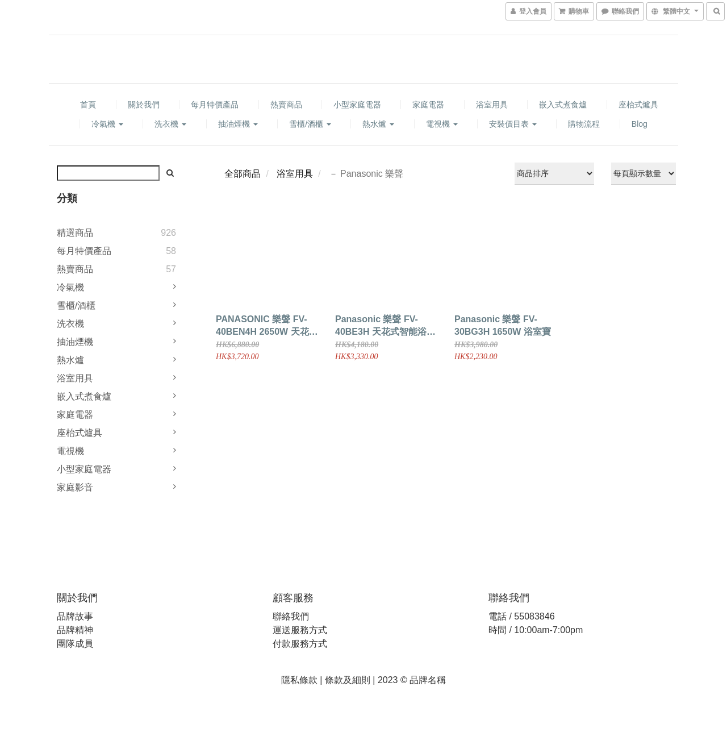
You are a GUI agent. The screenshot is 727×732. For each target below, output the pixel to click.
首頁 (88, 104)
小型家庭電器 (357, 104)
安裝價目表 (513, 123)
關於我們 (144, 104)
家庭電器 (428, 104)
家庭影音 (75, 487)
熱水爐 (378, 123)
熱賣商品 (286, 104)
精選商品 (75, 233)
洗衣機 (170, 123)
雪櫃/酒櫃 (310, 123)
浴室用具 (492, 104)
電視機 (442, 123)
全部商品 (242, 173)
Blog (639, 123)
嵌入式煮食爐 (563, 104)
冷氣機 (107, 123)
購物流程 (584, 123)
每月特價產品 (215, 104)
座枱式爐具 (638, 104)
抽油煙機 (238, 123)
